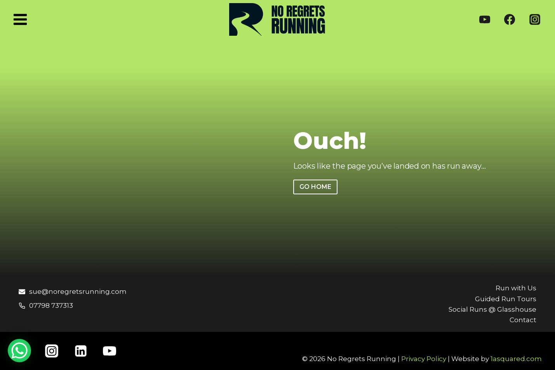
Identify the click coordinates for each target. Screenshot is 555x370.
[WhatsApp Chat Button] (19, 350)
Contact (523, 320)
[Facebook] (509, 19)
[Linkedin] (81, 351)
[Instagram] (535, 19)
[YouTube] (485, 19)
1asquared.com (516, 359)
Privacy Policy (423, 359)
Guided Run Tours (505, 299)
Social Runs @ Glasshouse (492, 309)
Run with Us (516, 288)
